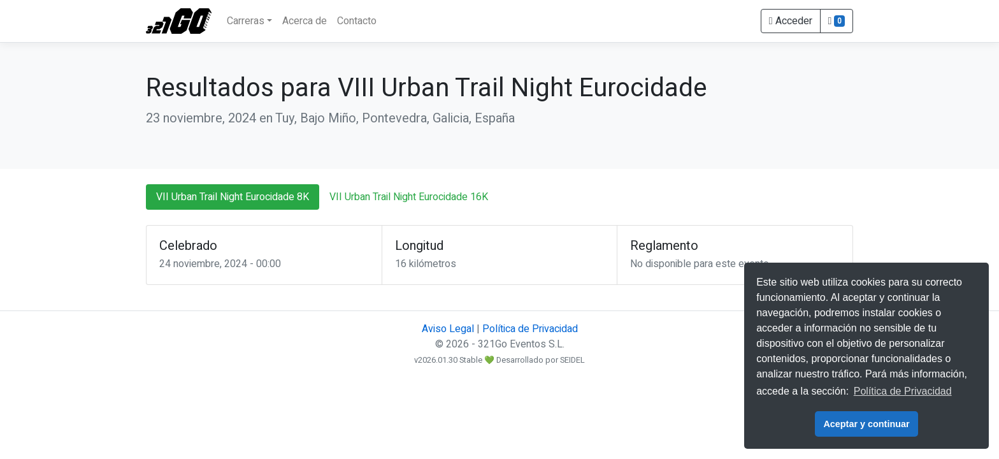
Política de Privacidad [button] (903, 391)
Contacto (357, 21)
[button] (836, 21)
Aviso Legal (448, 329)
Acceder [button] (790, 21)
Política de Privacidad (530, 329)
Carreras (245, 21)
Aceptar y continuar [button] (866, 424)
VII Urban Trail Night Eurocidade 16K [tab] (408, 197)
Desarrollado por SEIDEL (540, 360)
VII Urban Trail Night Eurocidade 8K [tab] (232, 197)
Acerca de (304, 21)
